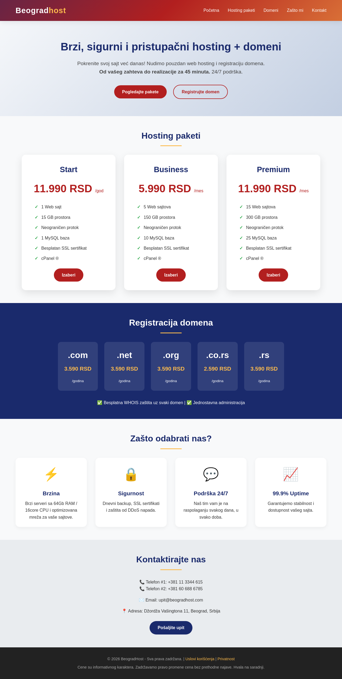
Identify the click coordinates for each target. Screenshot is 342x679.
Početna (211, 10)
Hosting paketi (241, 10)
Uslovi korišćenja (199, 659)
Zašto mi (295, 10)
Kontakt (319, 10)
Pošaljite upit (171, 627)
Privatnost (226, 659)
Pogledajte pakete (140, 92)
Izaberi (69, 275)
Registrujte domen (200, 92)
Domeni (270, 10)
